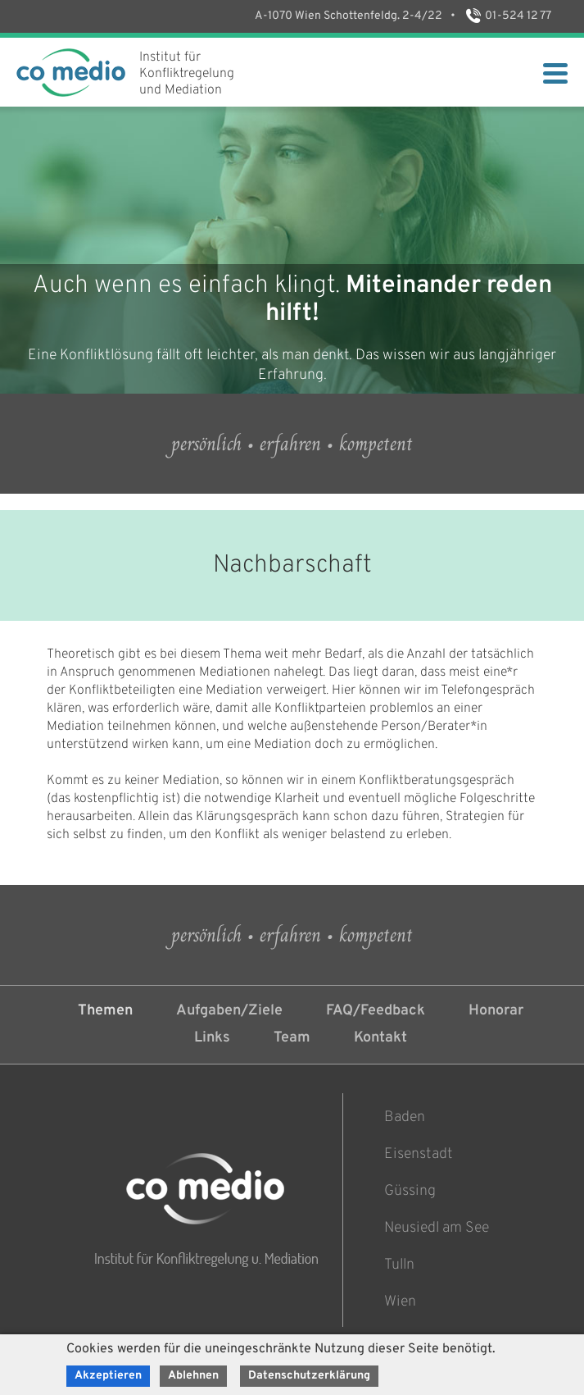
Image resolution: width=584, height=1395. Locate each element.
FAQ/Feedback (375, 1010)
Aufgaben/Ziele (229, 1010)
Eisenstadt (418, 1154)
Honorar (496, 1010)
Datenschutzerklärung (309, 1376)
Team (292, 1037)
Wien (400, 1301)
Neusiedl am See (436, 1228)
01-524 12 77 (507, 16)
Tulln (399, 1265)
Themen (105, 1010)
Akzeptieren (108, 1376)
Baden (404, 1117)
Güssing (410, 1191)
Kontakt (380, 1037)
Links (212, 1037)
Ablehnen (193, 1376)
